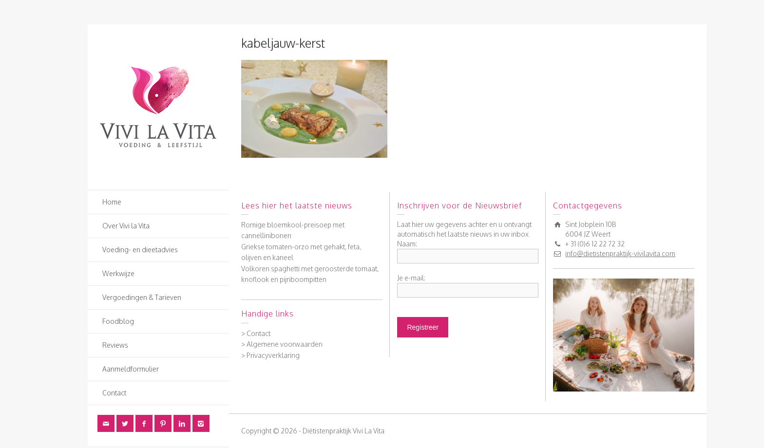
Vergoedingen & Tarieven (141, 297)
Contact (114, 393)
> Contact (255, 333)
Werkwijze (118, 273)
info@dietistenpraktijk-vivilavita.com (620, 253)
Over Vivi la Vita (126, 226)
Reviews (115, 345)
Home (111, 202)
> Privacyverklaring (270, 355)
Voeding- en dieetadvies (140, 249)
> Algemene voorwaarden (282, 344)
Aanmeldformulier (130, 369)
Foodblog (118, 321)
